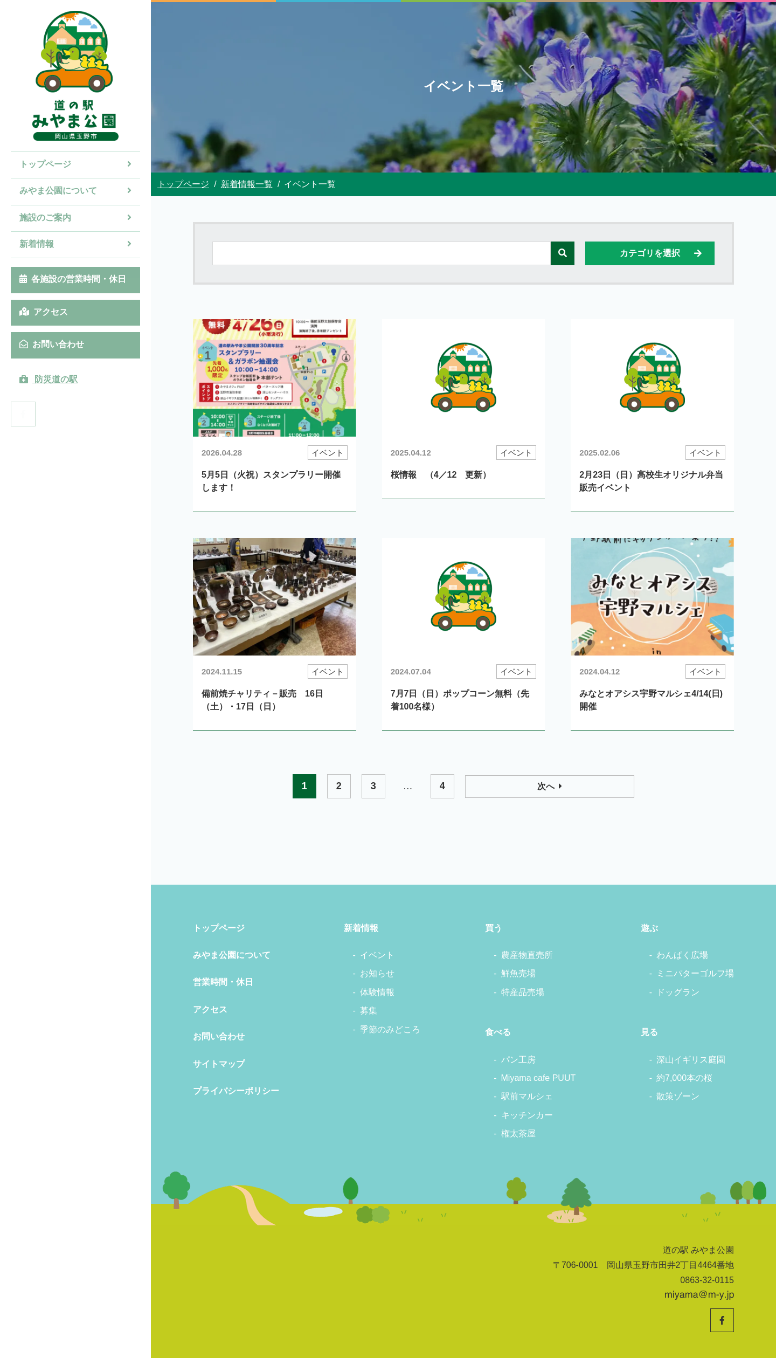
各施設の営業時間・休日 (72, 279)
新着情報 (75, 244)
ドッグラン (677, 992)
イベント (377, 955)
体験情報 (377, 992)
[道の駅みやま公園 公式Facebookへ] (23, 414)
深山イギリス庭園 (690, 1059)
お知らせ (377, 973)
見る (649, 1032)
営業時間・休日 (223, 982)
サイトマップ (219, 1064)
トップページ (75, 164)
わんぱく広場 (682, 955)
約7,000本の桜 (684, 1078)
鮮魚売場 (518, 973)
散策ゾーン (677, 1096)
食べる (498, 1032)
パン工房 (518, 1059)
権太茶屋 (518, 1133)
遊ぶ (649, 928)
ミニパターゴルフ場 (695, 973)
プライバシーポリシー (236, 1090)
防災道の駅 (48, 379)
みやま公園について (75, 190)
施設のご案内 (75, 217)
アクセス (43, 311)
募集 (368, 1010)
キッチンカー (527, 1115)
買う (493, 928)
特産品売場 (522, 992)
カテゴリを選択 (661, 253)
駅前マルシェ (527, 1096)
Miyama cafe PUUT (538, 1078)
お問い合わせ (51, 344)
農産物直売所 (527, 955)
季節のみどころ (390, 1029)
